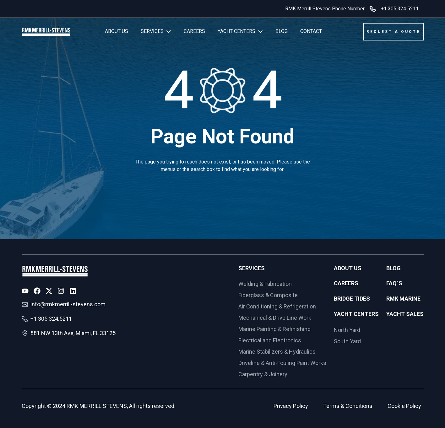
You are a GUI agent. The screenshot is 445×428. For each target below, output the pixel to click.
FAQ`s (394, 283)
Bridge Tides (352, 298)
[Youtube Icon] (25, 290)
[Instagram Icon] (60, 290)
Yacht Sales (405, 314)
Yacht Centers (356, 314)
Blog (393, 268)
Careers (346, 283)
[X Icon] (49, 290)
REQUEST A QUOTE (393, 31)
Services (251, 268)
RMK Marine (403, 298)
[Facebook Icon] (37, 290)
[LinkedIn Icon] (72, 290)
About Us (347, 268)
